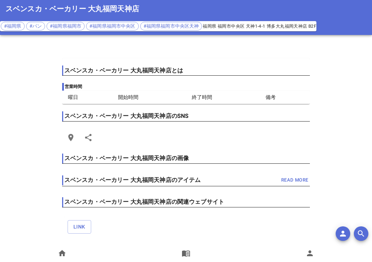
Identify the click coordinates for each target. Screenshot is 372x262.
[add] (343, 233)
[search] (361, 233)
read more (294, 180)
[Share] (88, 137)
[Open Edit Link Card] (71, 137)
